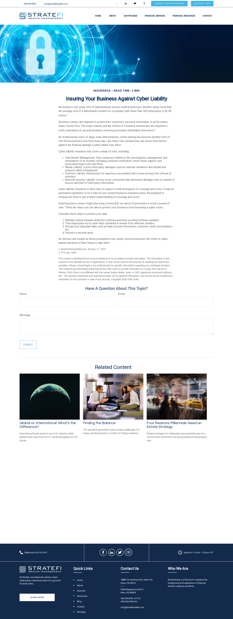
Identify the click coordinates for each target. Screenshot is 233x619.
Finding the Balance (99, 423)
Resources (82, 596)
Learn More (37, 597)
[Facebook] (144, 3)
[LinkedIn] (126, 3)
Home (80, 580)
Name (23, 293)
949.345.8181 (28, 3)
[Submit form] (28, 345)
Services (81, 591)
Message (25, 315)
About (80, 585)
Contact (81, 606)
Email (121, 293)
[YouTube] (135, 3)
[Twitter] (116, 3)
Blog (79, 601)
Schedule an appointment (169, 3)
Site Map (81, 612)
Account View (202, 3)
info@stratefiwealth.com (54, 4)
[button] (98, 15)
